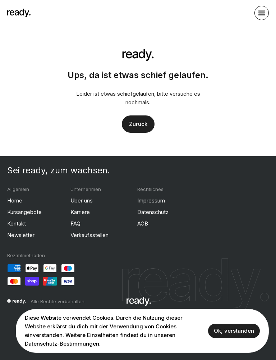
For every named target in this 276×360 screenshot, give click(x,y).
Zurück (138, 123)
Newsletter (20, 234)
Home (14, 200)
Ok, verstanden (234, 330)
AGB (142, 223)
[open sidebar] (261, 13)
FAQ (75, 223)
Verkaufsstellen (89, 234)
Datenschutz (153, 211)
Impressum (151, 200)
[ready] (19, 13)
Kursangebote (24, 211)
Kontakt (16, 223)
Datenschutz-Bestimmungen (62, 343)
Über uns (81, 200)
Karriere (80, 211)
